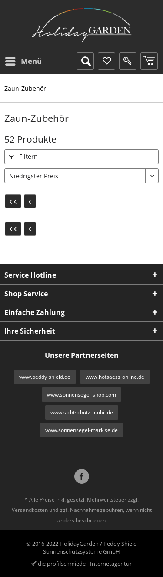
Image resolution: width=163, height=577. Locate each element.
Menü (23, 60)
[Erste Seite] (13, 201)
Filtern (23, 156)
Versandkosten (30, 510)
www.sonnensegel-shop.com (81, 394)
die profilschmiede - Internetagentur (85, 563)
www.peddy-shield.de (44, 376)
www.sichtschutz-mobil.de (81, 412)
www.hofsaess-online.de (115, 376)
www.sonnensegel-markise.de (81, 430)
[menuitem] (23, 61)
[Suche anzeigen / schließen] (85, 61)
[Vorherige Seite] (30, 201)
